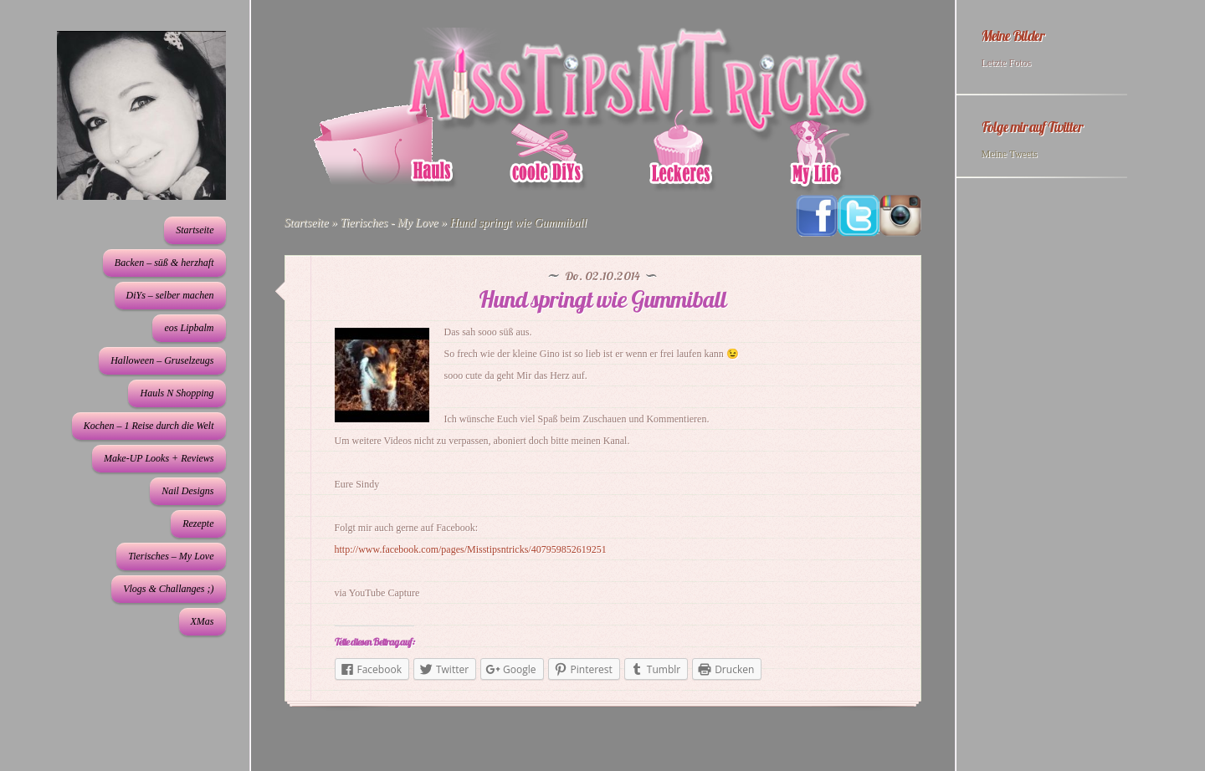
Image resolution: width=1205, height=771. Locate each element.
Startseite (194, 230)
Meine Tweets (1010, 154)
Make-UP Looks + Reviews (159, 458)
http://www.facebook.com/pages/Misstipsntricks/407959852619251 (471, 549)
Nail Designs (187, 491)
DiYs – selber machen (170, 295)
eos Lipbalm (188, 328)
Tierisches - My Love (389, 223)
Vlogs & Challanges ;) (168, 589)
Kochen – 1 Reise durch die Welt (149, 425)
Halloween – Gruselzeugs (161, 360)
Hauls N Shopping (176, 393)
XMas (202, 621)
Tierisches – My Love (170, 556)
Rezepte (197, 523)
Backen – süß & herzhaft (164, 262)
